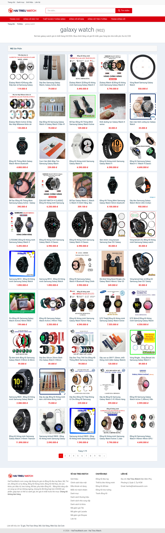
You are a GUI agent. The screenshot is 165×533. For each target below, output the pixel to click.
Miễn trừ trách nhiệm (79, 490)
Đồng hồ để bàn (76, 19)
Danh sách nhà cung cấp (80, 501)
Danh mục (20, 2)
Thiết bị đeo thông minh (54, 19)
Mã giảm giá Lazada (79, 512)
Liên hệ (37, 2)
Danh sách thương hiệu (80, 497)
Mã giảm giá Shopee (79, 515)
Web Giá (53, 526)
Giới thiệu (29, 2)
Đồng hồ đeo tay (31, 19)
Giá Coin (61, 526)
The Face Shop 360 (33, 526)
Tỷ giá (23, 526)
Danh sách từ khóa (78, 504)
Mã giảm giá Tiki (77, 508)
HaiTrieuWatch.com (79, 531)
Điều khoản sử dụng (79, 486)
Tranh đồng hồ (118, 19)
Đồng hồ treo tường (97, 19)
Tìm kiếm (123, 10)
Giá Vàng (46, 526)
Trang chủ (11, 2)
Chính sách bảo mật (79, 483)
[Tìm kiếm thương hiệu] (81, 10)
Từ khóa (20, 24)
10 (99, 456)
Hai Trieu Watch (95, 531)
